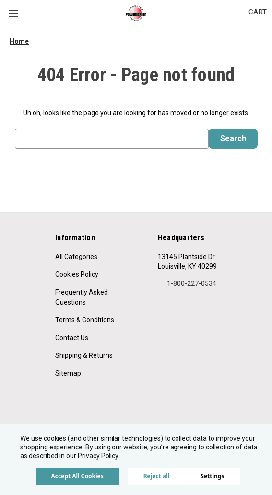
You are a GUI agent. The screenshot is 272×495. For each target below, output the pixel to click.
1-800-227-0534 (187, 283)
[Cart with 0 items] (257, 12)
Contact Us (71, 338)
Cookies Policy (76, 274)
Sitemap (68, 373)
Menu (13, 13)
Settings (212, 476)
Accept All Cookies (77, 476)
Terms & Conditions (84, 320)
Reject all (156, 476)
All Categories (76, 256)
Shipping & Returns (84, 355)
